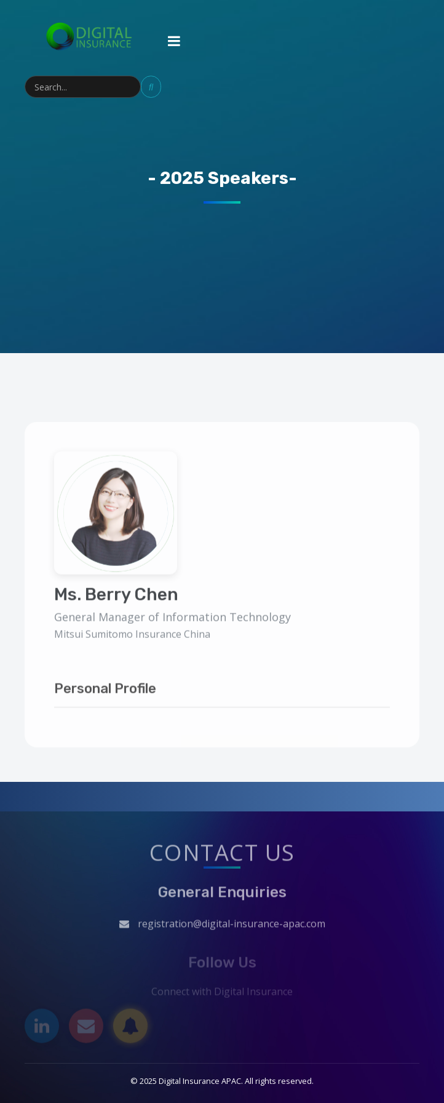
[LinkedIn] (42, 1028)
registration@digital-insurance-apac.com (231, 926)
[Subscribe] (130, 1028)
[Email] (86, 1028)
